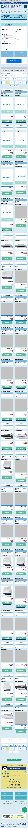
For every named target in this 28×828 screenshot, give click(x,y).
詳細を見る (8, 121)
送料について (7, 793)
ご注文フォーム (17, 803)
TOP (1, 10)
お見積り (11, 803)
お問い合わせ (5, 803)
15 (23, 78)
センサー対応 (20, 55)
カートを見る (24, 803)
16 (3, 82)
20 (20, 82)
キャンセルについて (21, 797)
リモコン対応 (7, 55)
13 (15, 78)
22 (10, 85)
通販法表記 (22, 801)
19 (16, 82)
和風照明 (20, 52)
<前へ (6, 78)
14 (19, 78)
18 (11, 82)
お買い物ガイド (15, 801)
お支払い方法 (21, 793)
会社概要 (9, 801)
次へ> (15, 85)
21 (24, 82)
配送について (7, 797)
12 (11, 78)
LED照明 (7, 52)
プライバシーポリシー (14, 805)
